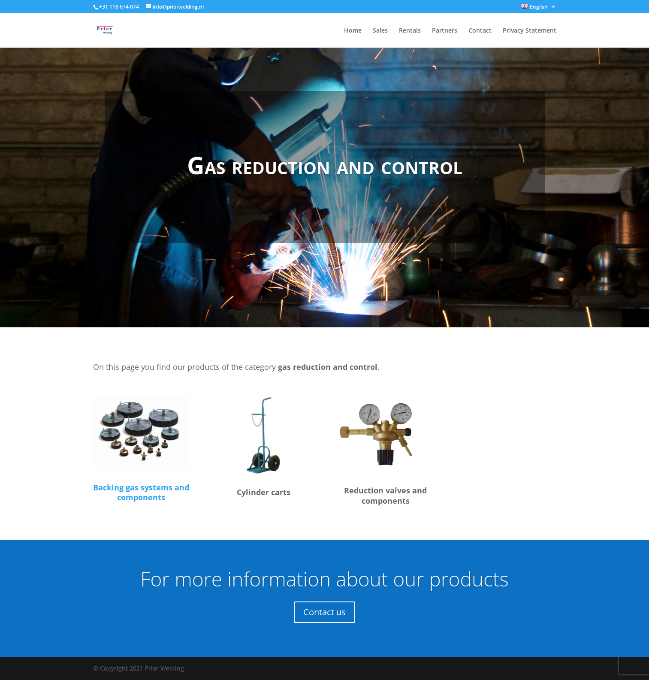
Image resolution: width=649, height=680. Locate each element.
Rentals (410, 30)
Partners (444, 30)
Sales (380, 30)
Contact (480, 30)
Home (353, 30)
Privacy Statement (529, 30)
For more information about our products (324, 578)
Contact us (324, 612)
